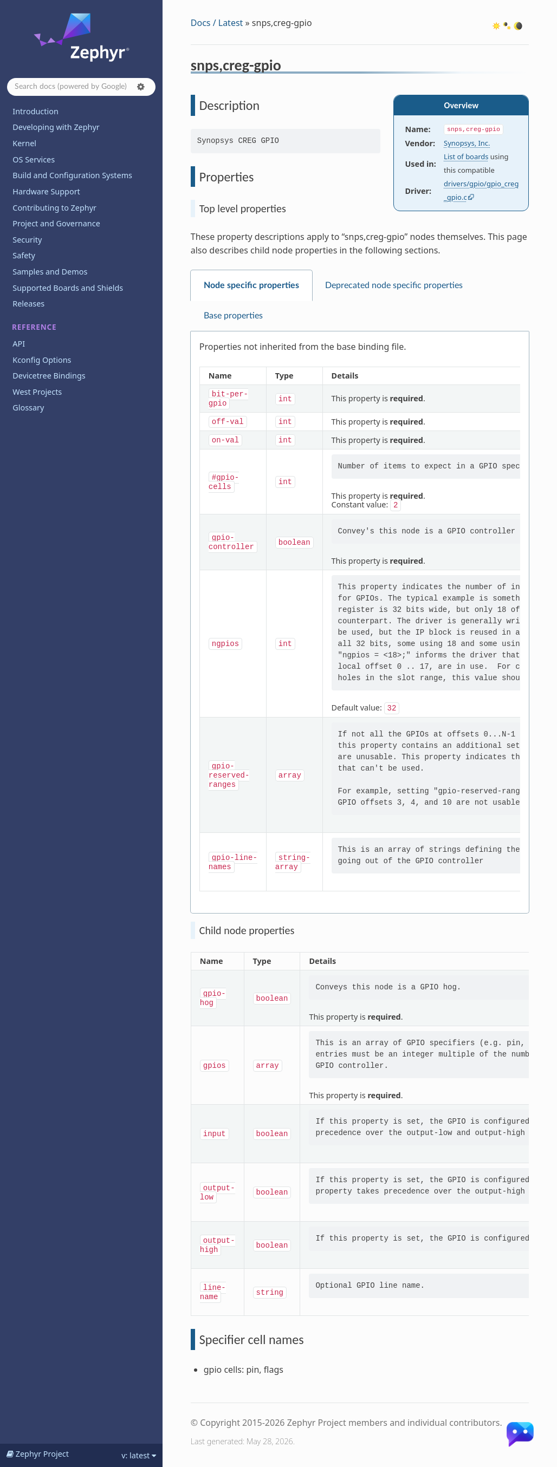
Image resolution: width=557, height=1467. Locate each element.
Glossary (28, 407)
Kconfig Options (41, 360)
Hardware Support (46, 191)
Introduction (35, 111)
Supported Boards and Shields (67, 288)
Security (27, 239)
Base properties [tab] (233, 315)
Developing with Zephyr (55, 127)
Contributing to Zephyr (54, 208)
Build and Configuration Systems (72, 175)
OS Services (33, 159)
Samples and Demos (49, 271)
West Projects (37, 392)
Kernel (24, 143)
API (18, 343)
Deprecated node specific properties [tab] (394, 285)
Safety (23, 255)
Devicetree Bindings (48, 375)
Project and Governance (56, 223)
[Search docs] (81, 87)
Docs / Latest (217, 23)
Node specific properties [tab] (251, 285)
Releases (28, 303)
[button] (141, 86)
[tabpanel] (359, 622)
